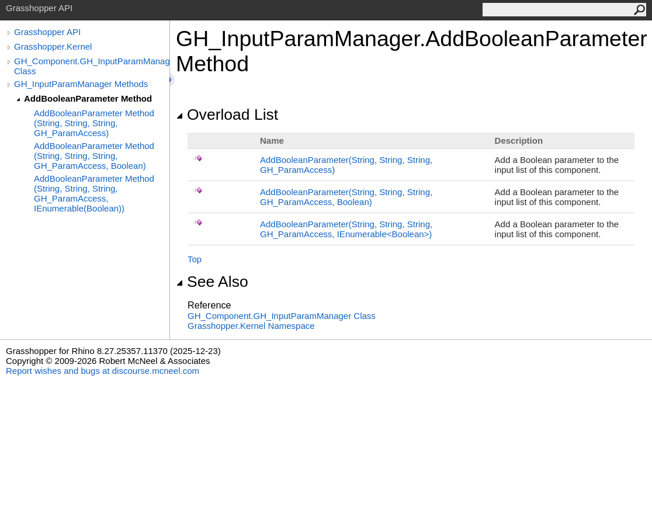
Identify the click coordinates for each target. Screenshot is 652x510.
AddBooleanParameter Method (88, 98)
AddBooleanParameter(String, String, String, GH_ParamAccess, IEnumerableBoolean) (346, 229)
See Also (212, 281)
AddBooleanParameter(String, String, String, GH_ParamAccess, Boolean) (346, 197)
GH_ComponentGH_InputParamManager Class (282, 316)
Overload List (227, 114)
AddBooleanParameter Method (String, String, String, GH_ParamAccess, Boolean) (94, 156)
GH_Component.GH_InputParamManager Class (91, 66)
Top (195, 259)
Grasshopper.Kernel (53, 46)
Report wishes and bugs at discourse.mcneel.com (102, 371)
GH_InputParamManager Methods (81, 84)
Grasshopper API (47, 32)
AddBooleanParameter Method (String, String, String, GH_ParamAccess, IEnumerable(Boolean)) (94, 193)
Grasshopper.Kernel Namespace (251, 326)
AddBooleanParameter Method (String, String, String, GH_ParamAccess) (94, 123)
